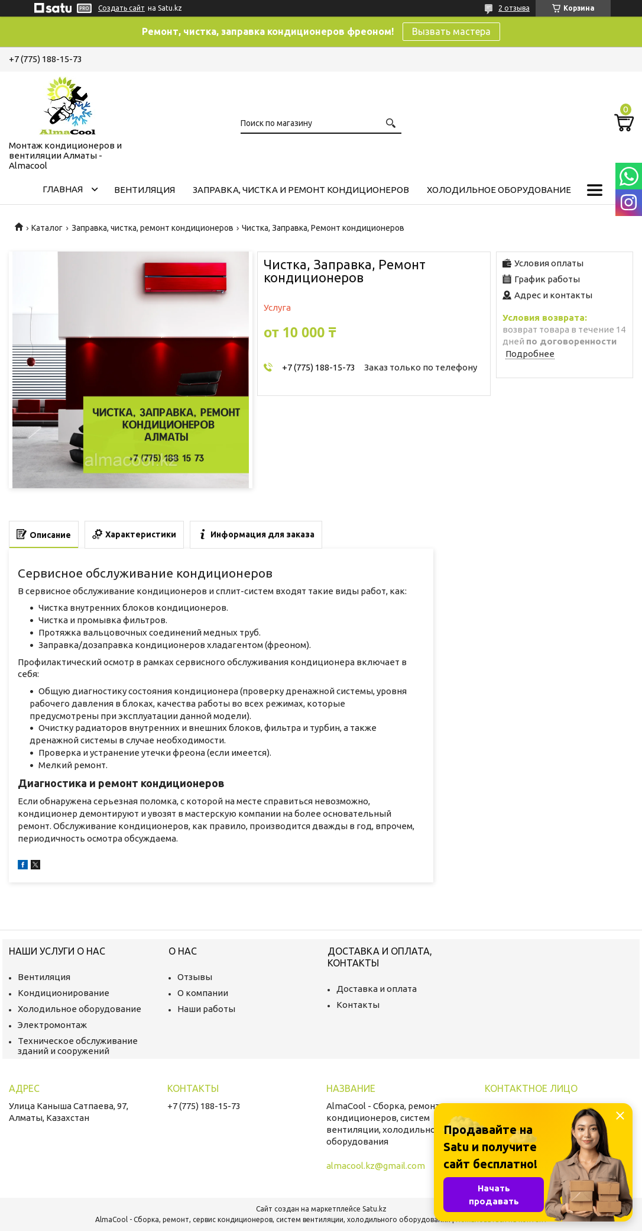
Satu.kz (374, 1209)
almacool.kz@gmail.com (375, 1166)
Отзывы (194, 977)
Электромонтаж (52, 1025)
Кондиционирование (63, 993)
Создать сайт (121, 8)
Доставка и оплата (376, 989)
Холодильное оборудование (499, 190)
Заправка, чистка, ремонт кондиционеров (153, 228)
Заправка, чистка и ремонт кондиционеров (301, 190)
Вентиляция (144, 190)
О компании (202, 993)
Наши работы (206, 1009)
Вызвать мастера (451, 31)
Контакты (358, 1005)
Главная (63, 189)
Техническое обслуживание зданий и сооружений (78, 1046)
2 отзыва (514, 8)
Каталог (47, 228)
